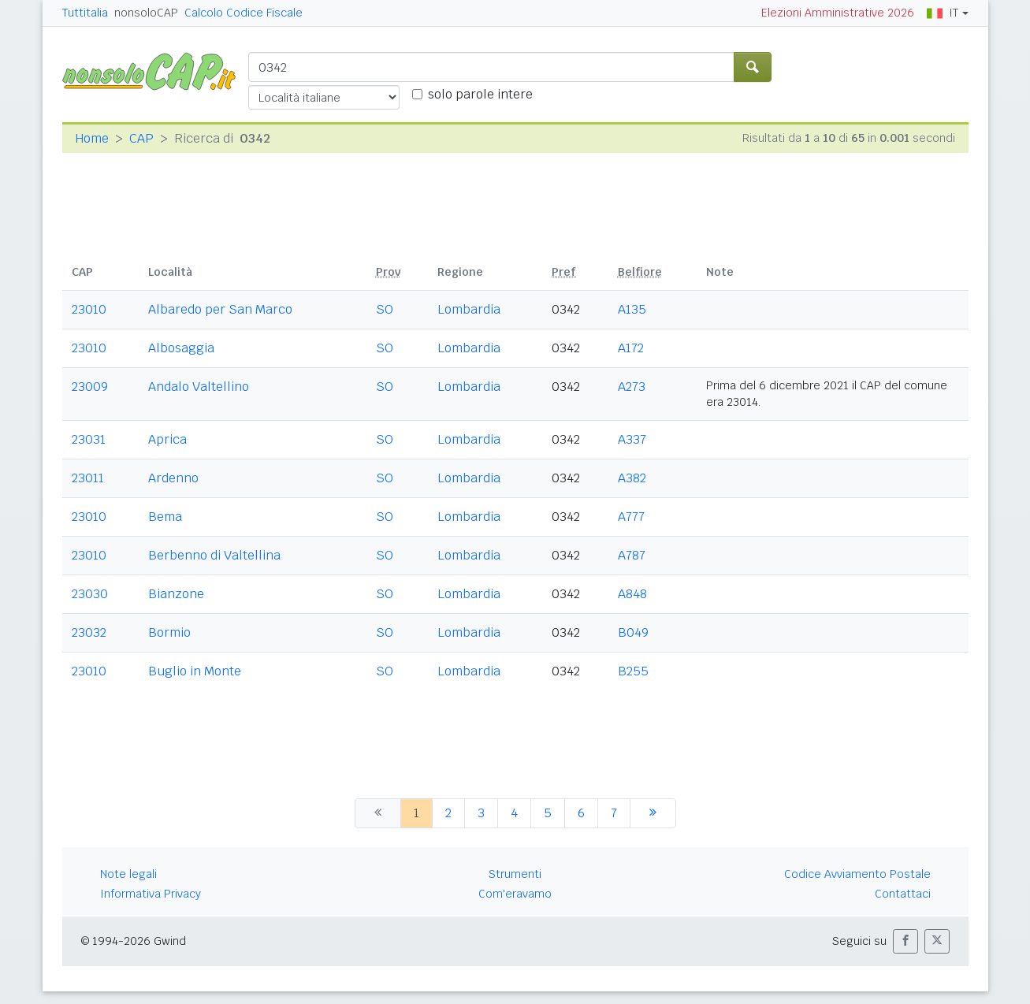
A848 (632, 594)
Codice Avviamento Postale (857, 874)
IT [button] (942, 13)
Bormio (169, 632)
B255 (633, 671)
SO (384, 309)
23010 (89, 309)
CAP (141, 138)
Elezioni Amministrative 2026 (837, 13)
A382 (632, 478)
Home (92, 138)
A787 (631, 555)
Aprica (167, 439)
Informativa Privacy (150, 894)
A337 (632, 439)
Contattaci (903, 894)
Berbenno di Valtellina (214, 555)
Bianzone (176, 594)
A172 (631, 348)
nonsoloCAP (146, 13)
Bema (165, 516)
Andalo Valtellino (198, 386)
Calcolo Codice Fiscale (243, 13)
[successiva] (653, 813)
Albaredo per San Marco (220, 309)
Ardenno (173, 478)
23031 (89, 439)
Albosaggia (181, 348)
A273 (631, 386)
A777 (631, 516)
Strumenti (515, 874)
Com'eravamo (515, 894)
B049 (633, 632)
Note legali (128, 874)
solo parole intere (480, 94)
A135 (632, 309)
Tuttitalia (85, 13)
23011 (88, 478)
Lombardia (468, 309)
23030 (90, 594)
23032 (89, 632)
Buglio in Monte (194, 671)
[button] (905, 941)
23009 (90, 386)
